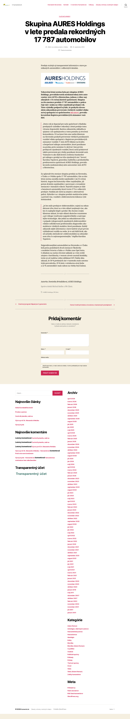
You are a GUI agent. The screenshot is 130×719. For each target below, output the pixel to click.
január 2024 (72, 481)
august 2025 (72, 426)
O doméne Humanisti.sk (79, 6)
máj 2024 (71, 469)
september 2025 (74, 424)
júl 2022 (70, 532)
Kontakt (66, 6)
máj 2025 (71, 435)
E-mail (68, 354)
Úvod (69, 671)
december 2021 (74, 552)
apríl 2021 (71, 575)
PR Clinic (56, 295)
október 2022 (73, 523)
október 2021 (73, 558)
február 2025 (72, 444)
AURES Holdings (48, 295)
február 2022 (72, 546)
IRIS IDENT (75, 115)
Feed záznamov (73, 696)
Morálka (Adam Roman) (77, 651)
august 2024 (72, 461)
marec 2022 (72, 543)
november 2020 (74, 589)
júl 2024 (70, 464)
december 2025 (74, 415)
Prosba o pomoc (22, 417)
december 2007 (74, 601)
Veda (69, 674)
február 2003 (73, 606)
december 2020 (74, 586)
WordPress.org (73, 701)
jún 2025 (71, 432)
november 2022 (74, 521)
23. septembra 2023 (78, 50)
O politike (71, 654)
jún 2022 (71, 535)
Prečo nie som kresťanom (35, 458)
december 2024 (74, 449)
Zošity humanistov (75, 679)
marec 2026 (72, 407)
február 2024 (73, 478)
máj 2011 (71, 598)
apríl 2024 (71, 472)
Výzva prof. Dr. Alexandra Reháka (29, 425)
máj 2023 (71, 504)
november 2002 (74, 609)
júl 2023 (70, 498)
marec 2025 (72, 441)
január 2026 (72, 412)
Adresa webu (45, 362)
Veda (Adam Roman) (75, 677)
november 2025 (74, 418)
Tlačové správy (65, 19)
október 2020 (73, 592)
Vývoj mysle (20, 430)
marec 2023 (72, 509)
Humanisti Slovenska (54, 6)
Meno (43, 354)
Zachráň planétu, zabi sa (25, 421)
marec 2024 (72, 475)
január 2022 (72, 549)
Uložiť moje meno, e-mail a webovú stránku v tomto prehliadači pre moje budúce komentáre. (65, 371)
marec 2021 (72, 578)
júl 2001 (70, 615)
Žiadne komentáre (66, 53)
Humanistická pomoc (76, 637)
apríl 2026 (71, 404)
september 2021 (74, 561)
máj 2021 (71, 572)
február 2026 (73, 409)
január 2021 (72, 583)
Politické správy (74, 659)
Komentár (44, 338)
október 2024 (73, 455)
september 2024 (74, 458)
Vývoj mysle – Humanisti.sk (26, 463)
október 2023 (73, 489)
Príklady (70, 662)
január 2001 (72, 618)
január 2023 (72, 515)
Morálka (70, 648)
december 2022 (74, 518)
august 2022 (72, 529)
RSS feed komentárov (76, 699)
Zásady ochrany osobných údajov (107, 6)
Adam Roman (72, 631)
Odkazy (91, 6)
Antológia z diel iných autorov (79, 634)
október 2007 (73, 603)
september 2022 (74, 526)
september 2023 (74, 492)
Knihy (69, 645)
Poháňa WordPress (63, 714)
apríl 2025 (71, 438)
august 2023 (72, 495)
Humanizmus (72, 640)
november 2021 (74, 555)
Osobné (70, 657)
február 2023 (72, 512)
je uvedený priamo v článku (59, 50)
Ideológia (71, 642)
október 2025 (73, 421)
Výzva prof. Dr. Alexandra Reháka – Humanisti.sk (35, 456)
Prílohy (70, 665)
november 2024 (74, 452)
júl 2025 (70, 429)
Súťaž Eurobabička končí (25, 413)
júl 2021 (70, 566)
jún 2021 (71, 569)
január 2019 (72, 595)
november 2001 (74, 612)
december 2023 (74, 484)
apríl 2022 (71, 541)
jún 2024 (71, 466)
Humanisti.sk (25, 714)
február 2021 (72, 581)
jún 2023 (71, 501)
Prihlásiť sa (72, 693)
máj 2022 (71, 538)
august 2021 (72, 563)
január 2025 (72, 446)
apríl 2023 (71, 506)
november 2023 (74, 486)
